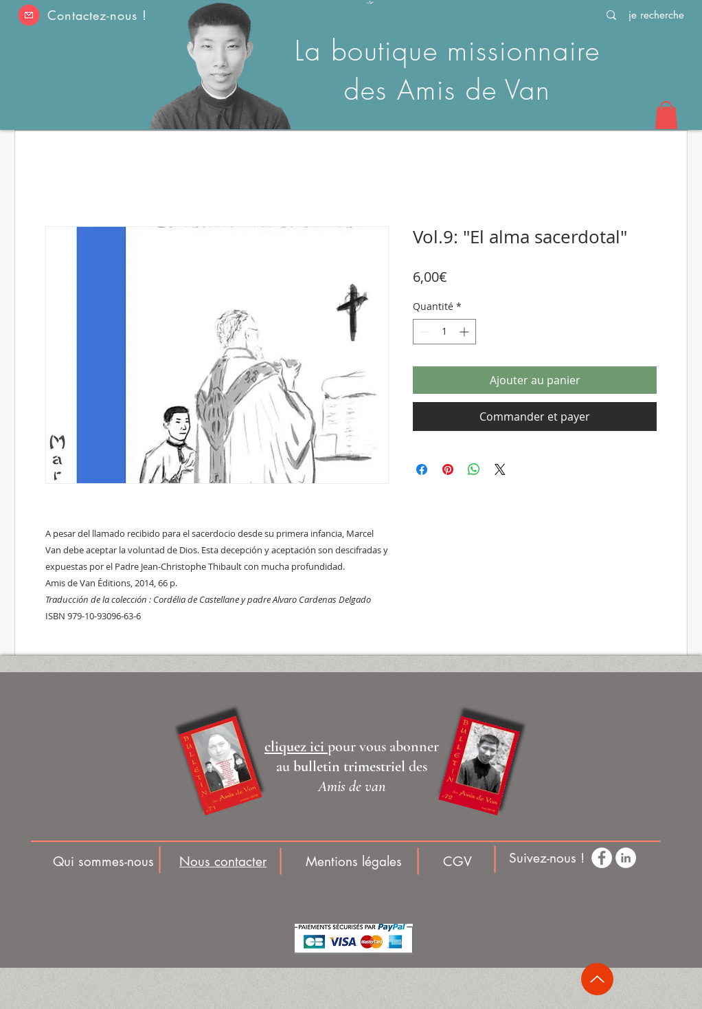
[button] (28, 15)
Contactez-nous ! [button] (96, 15)
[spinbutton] (444, 332)
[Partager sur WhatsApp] (474, 469)
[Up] (597, 979)
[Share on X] (500, 469)
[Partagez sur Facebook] (422, 469)
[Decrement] (423, 332)
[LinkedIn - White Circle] (625, 857)
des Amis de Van (447, 89)
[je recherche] (656, 15)
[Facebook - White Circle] (601, 857)
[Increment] (465, 332)
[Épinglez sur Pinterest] (448, 469)
